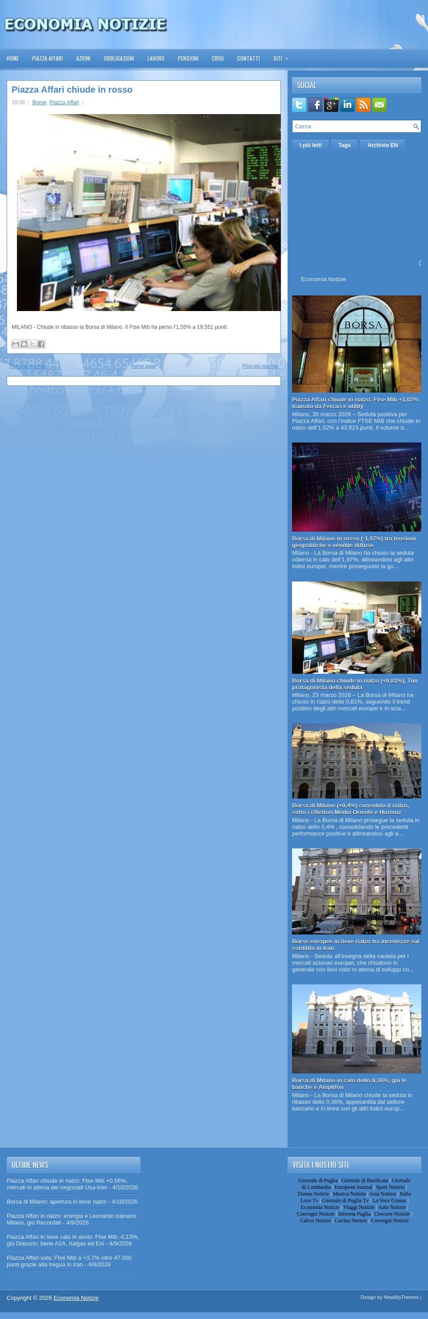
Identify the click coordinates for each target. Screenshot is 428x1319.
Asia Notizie (382, 1194)
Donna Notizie (313, 1194)
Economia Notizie (323, 279)
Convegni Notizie (315, 1214)
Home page (143, 366)
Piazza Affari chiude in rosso (72, 89)
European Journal (353, 1187)
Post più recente (27, 366)
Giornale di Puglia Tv (345, 1200)
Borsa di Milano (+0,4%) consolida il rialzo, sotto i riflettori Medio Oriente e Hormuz (350, 808)
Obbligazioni (119, 58)
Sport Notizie (390, 1187)
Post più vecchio (260, 366)
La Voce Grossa (389, 1200)
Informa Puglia (354, 1214)
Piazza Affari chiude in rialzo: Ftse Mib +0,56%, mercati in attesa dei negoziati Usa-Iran (67, 1184)
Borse (39, 102)
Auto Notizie (392, 1207)
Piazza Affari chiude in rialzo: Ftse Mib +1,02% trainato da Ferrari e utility (355, 403)
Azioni (83, 58)
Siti (283, 55)
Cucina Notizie (351, 1220)
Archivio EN (382, 145)
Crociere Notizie (392, 1214)
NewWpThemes (401, 1297)
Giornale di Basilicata (365, 1180)
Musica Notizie (349, 1194)
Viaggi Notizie (358, 1207)
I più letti (310, 145)
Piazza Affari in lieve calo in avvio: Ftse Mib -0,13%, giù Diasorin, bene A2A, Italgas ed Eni (73, 1240)
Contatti (248, 58)
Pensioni (188, 58)
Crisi (218, 58)
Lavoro (156, 58)
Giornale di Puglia (317, 1180)
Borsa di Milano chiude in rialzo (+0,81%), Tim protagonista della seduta (355, 684)
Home (13, 58)
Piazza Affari (47, 58)
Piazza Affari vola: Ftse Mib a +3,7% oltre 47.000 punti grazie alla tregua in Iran (69, 1261)
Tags (344, 145)
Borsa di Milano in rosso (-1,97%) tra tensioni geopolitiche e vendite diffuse (354, 542)
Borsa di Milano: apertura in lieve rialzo (57, 1201)
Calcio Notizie (315, 1220)
